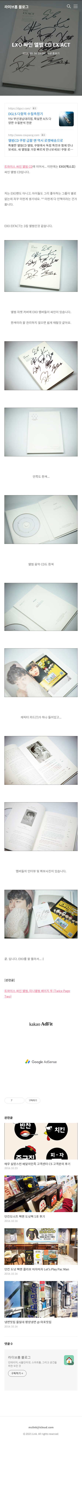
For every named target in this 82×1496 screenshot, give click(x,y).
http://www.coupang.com (23, 135)
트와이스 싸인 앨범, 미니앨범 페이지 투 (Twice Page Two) (37, 1045)
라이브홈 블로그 (16, 6)
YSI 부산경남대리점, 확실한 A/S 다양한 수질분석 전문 (29, 120)
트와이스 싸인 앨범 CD (18, 218)
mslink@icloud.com (41, 1479)
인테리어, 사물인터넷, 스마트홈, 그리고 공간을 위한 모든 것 (32, 1415)
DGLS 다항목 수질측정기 (25, 114)
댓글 (8, 1395)
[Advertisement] (41, 186)
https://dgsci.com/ (19, 108)
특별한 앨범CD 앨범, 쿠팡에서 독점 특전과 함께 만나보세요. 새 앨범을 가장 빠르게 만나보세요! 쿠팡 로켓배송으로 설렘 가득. (40, 147)
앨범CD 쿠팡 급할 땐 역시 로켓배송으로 (35, 140)
